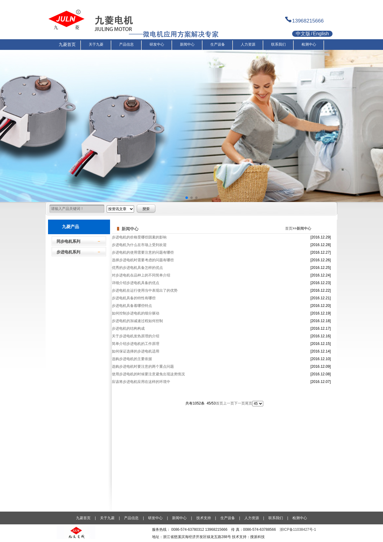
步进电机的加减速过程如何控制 (137, 321)
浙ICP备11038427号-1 (298, 529)
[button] (186, 197)
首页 (288, 228)
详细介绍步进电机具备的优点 (135, 283)
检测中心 (299, 518)
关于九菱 (107, 518)
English (321, 33)
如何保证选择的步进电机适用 (135, 351)
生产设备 (227, 518)
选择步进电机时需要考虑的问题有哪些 (143, 260)
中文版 (303, 33)
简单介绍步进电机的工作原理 (135, 344)
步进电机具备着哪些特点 (132, 306)
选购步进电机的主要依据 (132, 359)
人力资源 (251, 518)
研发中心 (155, 518)
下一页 (239, 403)
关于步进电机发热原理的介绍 (135, 336)
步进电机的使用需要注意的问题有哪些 (143, 252)
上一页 (228, 403)
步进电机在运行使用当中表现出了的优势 (145, 290)
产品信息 (131, 518)
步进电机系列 (68, 252)
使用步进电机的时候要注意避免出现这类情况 (148, 374)
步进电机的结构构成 (128, 328)
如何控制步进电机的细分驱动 (135, 313)
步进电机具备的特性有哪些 (134, 298)
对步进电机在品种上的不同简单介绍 (141, 275)
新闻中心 (179, 518)
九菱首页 (83, 518)
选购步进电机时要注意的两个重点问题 (143, 366)
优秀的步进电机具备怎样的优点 (137, 268)
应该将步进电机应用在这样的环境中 (141, 382)
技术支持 (203, 518)
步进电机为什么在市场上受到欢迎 (139, 245)
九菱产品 (70, 226)
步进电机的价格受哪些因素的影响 (139, 237)
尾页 (248, 403)
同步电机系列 (68, 241)
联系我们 (275, 518)
